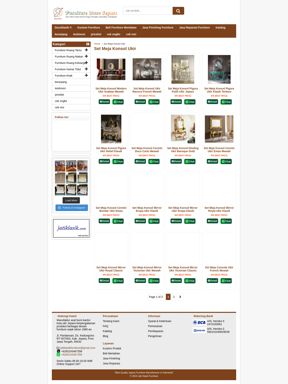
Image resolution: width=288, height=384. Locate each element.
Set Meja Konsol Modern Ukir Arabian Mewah (111, 90)
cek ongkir (113, 34)
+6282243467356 (71, 354)
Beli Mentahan (111, 353)
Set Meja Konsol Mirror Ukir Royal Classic (111, 269)
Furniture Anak (63, 75)
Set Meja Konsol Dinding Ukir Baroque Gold (183, 150)
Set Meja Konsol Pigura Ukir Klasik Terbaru (219, 90)
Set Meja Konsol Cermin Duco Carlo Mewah (147, 150)
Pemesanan (155, 326)
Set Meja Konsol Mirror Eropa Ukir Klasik (146, 209)
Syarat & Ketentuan (159, 321)
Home (97, 44)
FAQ (105, 326)
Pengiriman (155, 336)
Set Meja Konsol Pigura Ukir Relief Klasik (111, 150)
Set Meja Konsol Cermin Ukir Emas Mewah (219, 150)
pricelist (96, 34)
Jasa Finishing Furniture (158, 27)
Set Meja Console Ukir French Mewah (219, 269)
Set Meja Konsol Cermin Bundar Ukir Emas (111, 209)
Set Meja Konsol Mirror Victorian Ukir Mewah (146, 269)
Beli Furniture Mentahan (121, 27)
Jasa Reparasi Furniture (194, 27)
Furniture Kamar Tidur (68, 69)
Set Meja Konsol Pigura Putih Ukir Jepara (183, 90)
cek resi (131, 34)
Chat (117, 101)
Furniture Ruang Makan (69, 56)
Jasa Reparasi (111, 363)
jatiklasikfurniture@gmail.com (77, 347)
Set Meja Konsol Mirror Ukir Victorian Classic (182, 269)
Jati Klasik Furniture (148, 376)
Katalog (220, 27)
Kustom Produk (112, 348)
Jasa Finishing (111, 358)
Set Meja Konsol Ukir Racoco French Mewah (147, 90)
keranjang (61, 34)
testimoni (79, 34)
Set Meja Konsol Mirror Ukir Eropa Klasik (182, 209)
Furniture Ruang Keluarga (70, 62)
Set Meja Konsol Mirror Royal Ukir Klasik (219, 209)
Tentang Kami (111, 321)
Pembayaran (155, 331)
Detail (104, 101)
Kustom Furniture (88, 27)
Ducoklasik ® (63, 27)
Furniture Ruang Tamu (68, 50)
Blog (105, 336)
